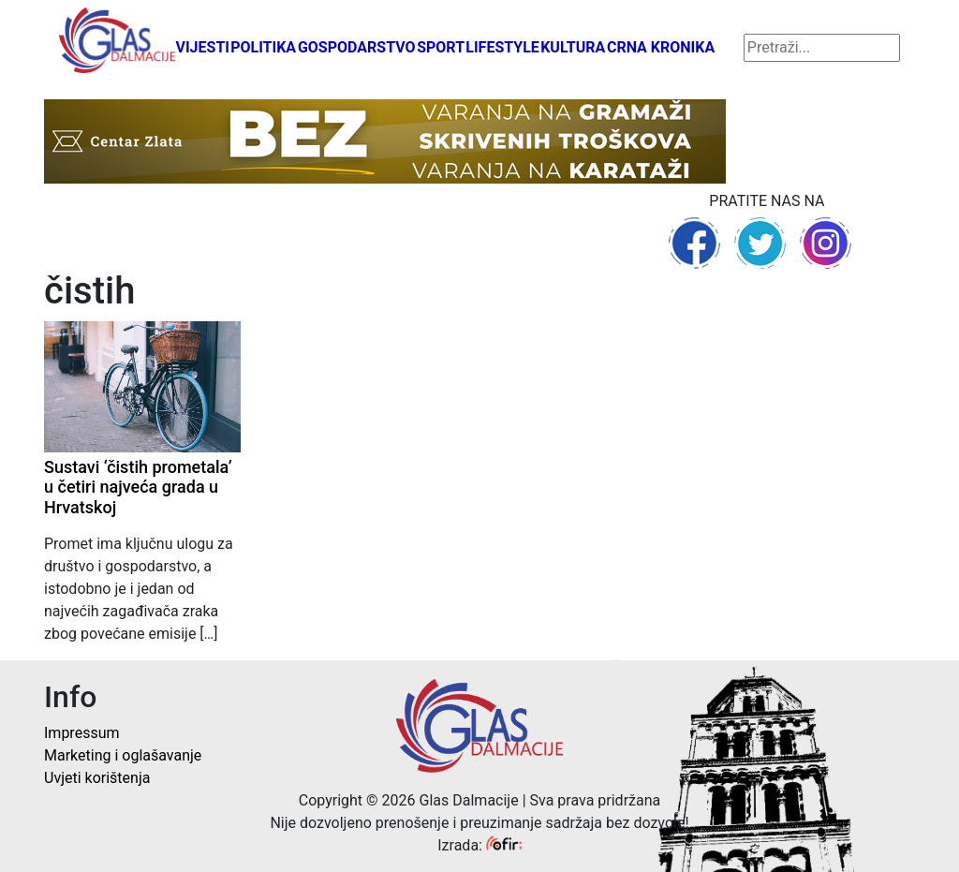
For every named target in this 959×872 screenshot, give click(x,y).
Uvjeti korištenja (97, 778)
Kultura (572, 47)
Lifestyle (502, 47)
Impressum (82, 733)
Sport (441, 47)
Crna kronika (661, 47)
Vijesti (202, 47)
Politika (263, 47)
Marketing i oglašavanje (122, 755)
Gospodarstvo (357, 47)
